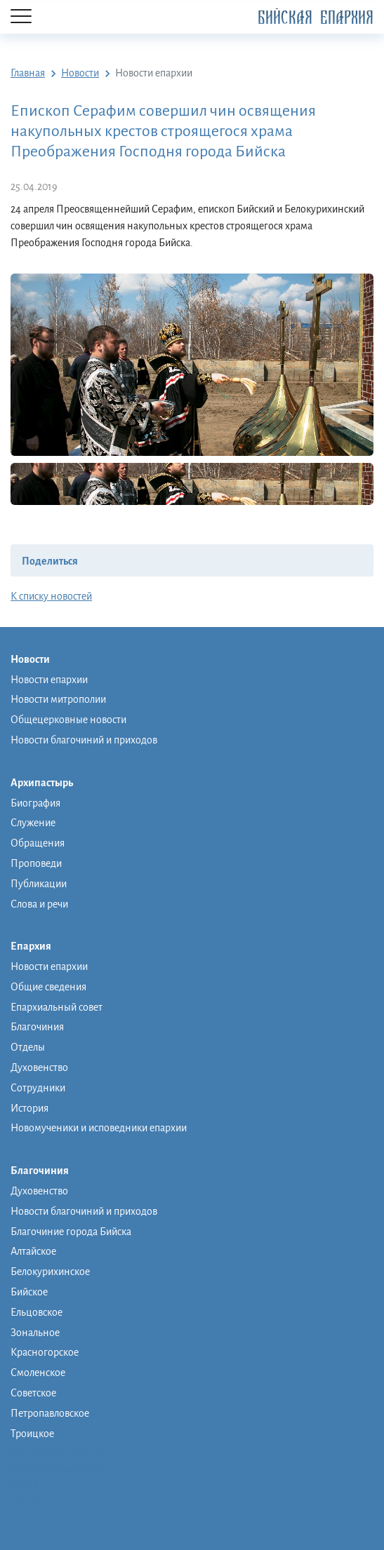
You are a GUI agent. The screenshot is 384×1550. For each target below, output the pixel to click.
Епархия (38, 947)
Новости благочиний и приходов (84, 740)
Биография (35, 803)
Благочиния (37, 1026)
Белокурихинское (50, 1271)
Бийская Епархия (315, 17)
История (29, 1108)
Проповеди (36, 863)
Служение (33, 822)
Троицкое (32, 1433)
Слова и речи (39, 904)
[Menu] (21, 17)
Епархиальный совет (56, 1007)
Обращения (38, 843)
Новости (37, 660)
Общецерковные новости (68, 719)
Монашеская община (59, 1451)
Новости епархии (49, 679)
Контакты (32, 1519)
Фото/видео (38, 1502)
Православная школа (58, 1468)
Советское (33, 1393)
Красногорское (45, 1352)
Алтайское (33, 1251)
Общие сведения (48, 986)
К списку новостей (51, 596)
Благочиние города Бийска (71, 1231)
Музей (25, 1485)
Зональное (35, 1332)
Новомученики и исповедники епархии (99, 1127)
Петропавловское (50, 1413)
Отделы (28, 1047)
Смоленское (38, 1372)
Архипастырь (49, 783)
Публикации (39, 883)
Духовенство (39, 1067)
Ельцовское (36, 1312)
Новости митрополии (58, 699)
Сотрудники (38, 1087)
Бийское (29, 1292)
